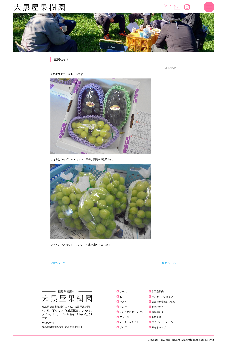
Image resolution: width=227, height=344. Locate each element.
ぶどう (123, 302)
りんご (123, 307)
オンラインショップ (162, 296)
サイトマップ (159, 327)
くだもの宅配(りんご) (131, 312)
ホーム (123, 291)
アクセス (124, 317)
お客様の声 (158, 307)
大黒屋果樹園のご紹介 (163, 302)
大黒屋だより (159, 312)
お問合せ (156, 317)
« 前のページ (57, 263)
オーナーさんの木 (129, 322)
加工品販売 (158, 291)
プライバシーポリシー (163, 322)
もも (122, 296)
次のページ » (169, 263)
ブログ (123, 327)
